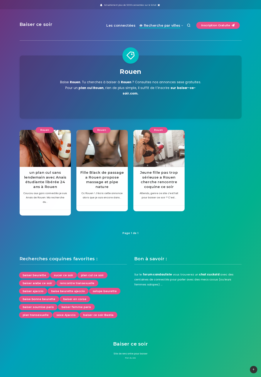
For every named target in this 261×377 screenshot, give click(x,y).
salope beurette (105, 291)
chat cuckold (209, 274)
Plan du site (130, 358)
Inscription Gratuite (218, 25)
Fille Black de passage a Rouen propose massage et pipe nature (102, 184)
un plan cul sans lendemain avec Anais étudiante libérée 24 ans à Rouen (45, 184)
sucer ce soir (63, 275)
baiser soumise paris (38, 307)
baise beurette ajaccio (68, 291)
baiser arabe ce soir (37, 283)
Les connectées (120, 25)
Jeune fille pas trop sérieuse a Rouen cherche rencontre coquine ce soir (159, 184)
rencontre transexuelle (77, 283)
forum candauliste (157, 274)
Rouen (44, 134)
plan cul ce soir (92, 275)
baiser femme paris (76, 307)
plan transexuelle (36, 315)
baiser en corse (75, 299)
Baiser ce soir (36, 24)
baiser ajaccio (33, 291)
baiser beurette (34, 275)
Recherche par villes (159, 25)
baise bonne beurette (39, 299)
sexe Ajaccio (65, 315)
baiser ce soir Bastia (98, 315)
